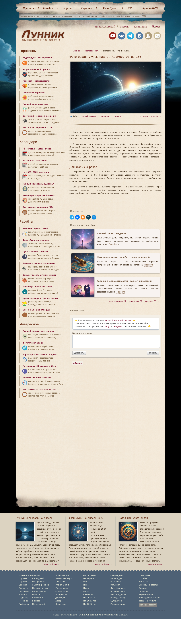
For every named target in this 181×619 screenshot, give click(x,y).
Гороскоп (86, 8)
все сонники (47, 331)
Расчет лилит (62, 585)
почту (106, 326)
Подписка (143, 591)
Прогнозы (29, 8)
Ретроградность (118, 594)
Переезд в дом (40, 588)
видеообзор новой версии (118, 320)
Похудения (24, 591)
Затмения (115, 585)
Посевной (23, 601)
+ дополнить (140, 26)
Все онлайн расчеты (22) (36, 310)
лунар (47, 16)
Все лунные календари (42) (38, 207)
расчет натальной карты (85, 16)
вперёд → (156, 116)
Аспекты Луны (118, 591)
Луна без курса (118, 588)
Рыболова (24, 604)
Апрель (67, 8)
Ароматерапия (39, 591)
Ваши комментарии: (115, 340)
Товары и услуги (147, 601)
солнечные (49, 263)
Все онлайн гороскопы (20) (38, 128)
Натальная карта (63, 578)
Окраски (23, 582)
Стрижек (23, 578)
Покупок (36, 594)
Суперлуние (116, 601)
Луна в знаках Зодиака (35, 252)
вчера (48, 149)
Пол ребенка (38, 582)
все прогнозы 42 (117, 301)
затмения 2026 (139, 16)
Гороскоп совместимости (36, 81)
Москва (156, 26)
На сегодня (29, 149)
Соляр (58, 591)
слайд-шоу (105, 116)
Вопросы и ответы (148, 585)
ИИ (130, 8)
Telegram (117, 326)
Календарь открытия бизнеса (39, 195)
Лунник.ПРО (150, 8)
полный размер (89, 116)
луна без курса (123, 16)
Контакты (143, 582)
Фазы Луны (109, 8)
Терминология (146, 594)
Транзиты (60, 582)
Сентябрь (88, 594)
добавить (79, 353)
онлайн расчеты (106, 16)
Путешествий (38, 604)
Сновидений (38, 578)
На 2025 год (89, 604)
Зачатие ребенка (40, 585)
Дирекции (60, 598)
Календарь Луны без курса (38, 287)
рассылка (124, 26)
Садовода (24, 598)
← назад (144, 116)
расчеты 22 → (152, 301)
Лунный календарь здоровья (38, 184)
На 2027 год (89, 598)
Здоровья (23, 588)
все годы (44, 172)
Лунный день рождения (36, 104)
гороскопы (67, 16)
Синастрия (60, 604)
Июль (86, 588)
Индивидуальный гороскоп (37, 58)
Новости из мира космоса (37, 378)
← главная (75, 51)
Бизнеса (36, 601)
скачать (117, 116)
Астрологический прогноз (36, 69)
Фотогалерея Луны (33, 343)
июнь (44, 160)
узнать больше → (53, 564)
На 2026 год (89, 601)
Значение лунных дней (35, 228)
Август (86, 591)
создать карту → (156, 564)
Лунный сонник (31, 331)
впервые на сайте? (105, 26)
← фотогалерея (90, 51)
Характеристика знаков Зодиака (40, 355)
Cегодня (48, 8)
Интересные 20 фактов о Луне (39, 366)
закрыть (153, 353)
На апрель (28, 160)
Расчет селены (62, 588)
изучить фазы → (103, 564)
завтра (40, 149)
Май (85, 582)
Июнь (86, 585)
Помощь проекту (147, 605)
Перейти (113, 244)
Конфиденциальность (149, 598)
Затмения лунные (32, 263)
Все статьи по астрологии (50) (39, 389)
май (38, 160)
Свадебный (37, 598)
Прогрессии (61, 594)
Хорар (58, 601)
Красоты (23, 594)
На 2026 (27, 172)
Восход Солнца (118, 598)
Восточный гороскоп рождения (39, 116)
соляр (39, 16)
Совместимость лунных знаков (39, 275)
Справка (143, 588)
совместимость (28, 16)
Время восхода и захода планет (40, 298)
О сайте (143, 578)
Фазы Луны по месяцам (36, 240)
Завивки (23, 585)
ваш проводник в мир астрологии (41, 40)
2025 (35, 172)
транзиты (56, 16)
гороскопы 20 (135, 301)
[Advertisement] (42, 423)
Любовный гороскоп (34, 93)
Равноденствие (118, 604)
